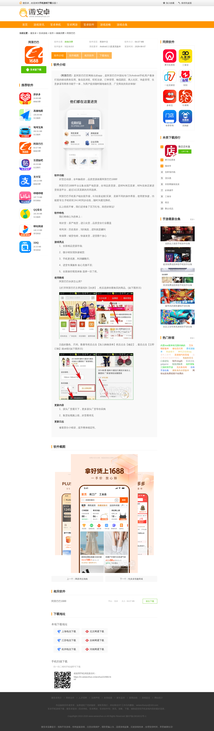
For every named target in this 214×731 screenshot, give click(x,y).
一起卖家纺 (170, 85)
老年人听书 (165, 355)
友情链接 (108, 698)
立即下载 (184, 151)
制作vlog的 (177, 361)
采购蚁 (185, 125)
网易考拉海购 (81, 579)
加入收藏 (170, 3)
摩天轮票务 (170, 65)
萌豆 (167, 202)
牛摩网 (185, 105)
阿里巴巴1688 (58, 601)
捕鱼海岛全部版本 (181, 370)
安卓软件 (89, 24)
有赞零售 (170, 125)
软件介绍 (59, 55)
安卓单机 (55, 24)
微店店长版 (184, 146)
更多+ (192, 219)
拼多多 (37, 94)
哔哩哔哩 (38, 193)
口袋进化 (164, 361)
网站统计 (158, 698)
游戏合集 (122, 24)
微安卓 (33, 33)
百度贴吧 (38, 160)
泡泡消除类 (177, 364)
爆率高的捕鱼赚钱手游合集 (177, 306)
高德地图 (38, 111)
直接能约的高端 (182, 355)
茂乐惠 (168, 178)
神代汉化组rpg (184, 351)
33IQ (36, 243)
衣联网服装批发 (172, 184)
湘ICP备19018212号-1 (136, 716)
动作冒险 (190, 364)
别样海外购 (170, 172)
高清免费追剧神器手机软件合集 (177, 285)
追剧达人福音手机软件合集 (177, 243)
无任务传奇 (182, 367)
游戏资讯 (39, 24)
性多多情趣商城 (135, 579)
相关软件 (89, 55)
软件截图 (74, 55)
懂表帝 (168, 166)
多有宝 (170, 105)
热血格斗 (170, 351)
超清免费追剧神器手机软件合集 (177, 264)
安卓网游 (72, 24)
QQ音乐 (37, 210)
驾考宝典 (38, 127)
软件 (52, 33)
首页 (25, 24)
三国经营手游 (167, 367)
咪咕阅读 (38, 226)
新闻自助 (133, 698)
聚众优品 (169, 208)
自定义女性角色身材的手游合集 (177, 326)
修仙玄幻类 (177, 348)
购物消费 (60, 33)
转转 (185, 85)
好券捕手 (169, 190)
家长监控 (121, 698)
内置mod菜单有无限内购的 (173, 345)
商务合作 (70, 698)
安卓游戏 (43, 33)
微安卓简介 (56, 698)
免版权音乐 (188, 358)
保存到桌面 (186, 3)
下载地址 (104, 55)
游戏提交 (146, 698)
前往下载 (150, 601)
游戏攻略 (105, 24)
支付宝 (37, 177)
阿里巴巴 (71, 33)
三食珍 (185, 65)
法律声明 (95, 698)
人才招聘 (83, 698)
